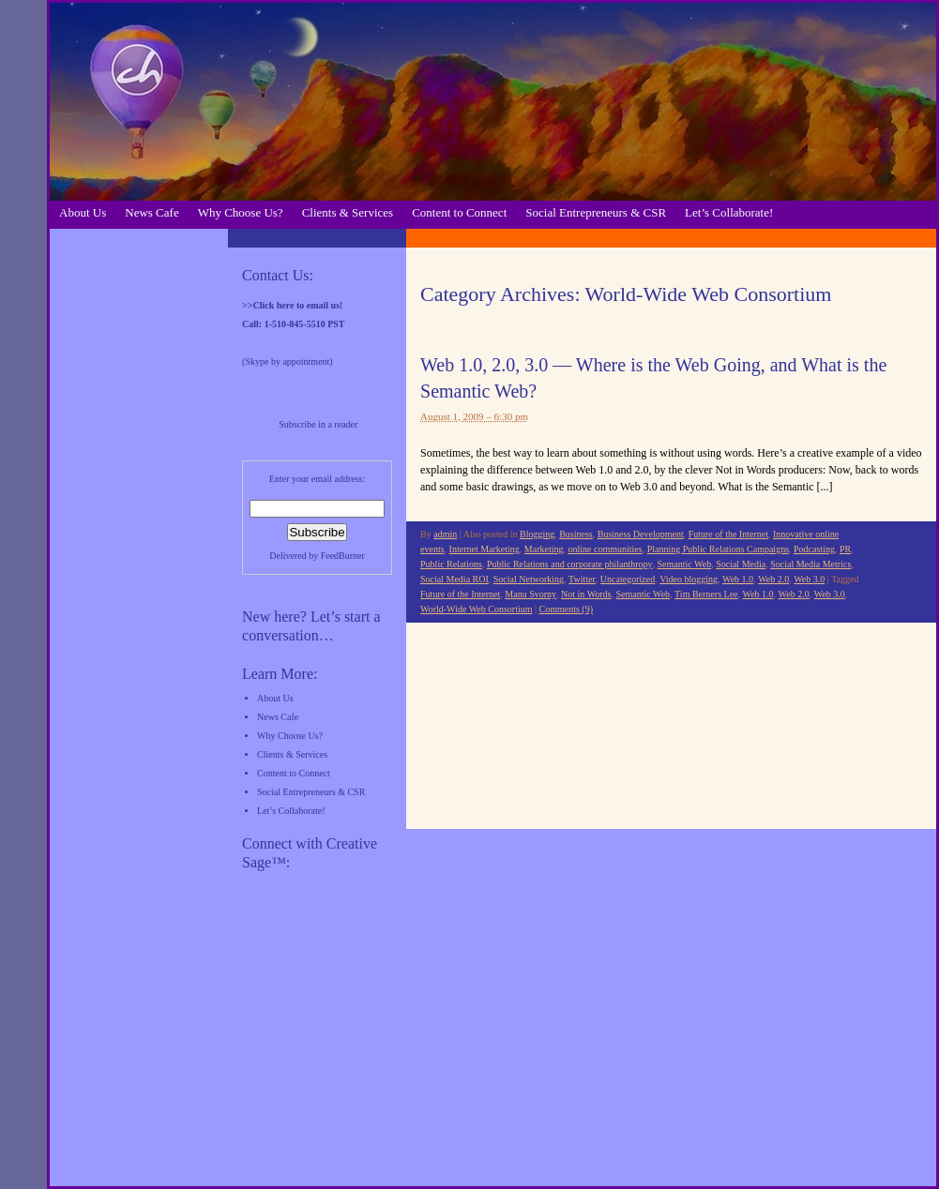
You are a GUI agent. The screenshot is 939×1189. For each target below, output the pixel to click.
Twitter (582, 579)
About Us (82, 212)
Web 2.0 (773, 579)
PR (845, 549)
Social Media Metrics (810, 564)
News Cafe (151, 212)
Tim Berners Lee (705, 594)
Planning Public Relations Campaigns (718, 549)
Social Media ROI (454, 579)
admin (445, 534)
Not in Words (586, 594)
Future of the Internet (728, 534)
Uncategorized (627, 579)
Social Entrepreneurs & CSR (595, 212)
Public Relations (451, 564)
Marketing (544, 549)
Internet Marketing (484, 549)
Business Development (641, 534)
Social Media (740, 564)
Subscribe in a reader (318, 424)
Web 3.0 (809, 579)
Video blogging (688, 579)
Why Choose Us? (240, 212)
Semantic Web (685, 564)
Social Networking (528, 579)
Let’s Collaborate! (729, 212)
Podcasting (814, 549)
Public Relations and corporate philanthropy (570, 564)
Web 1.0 (737, 579)
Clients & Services (348, 212)
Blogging (537, 534)
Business (576, 534)
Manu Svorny (530, 594)
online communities (605, 549)
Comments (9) (566, 609)
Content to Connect (459, 212)
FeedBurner (343, 555)
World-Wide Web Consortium (476, 609)
